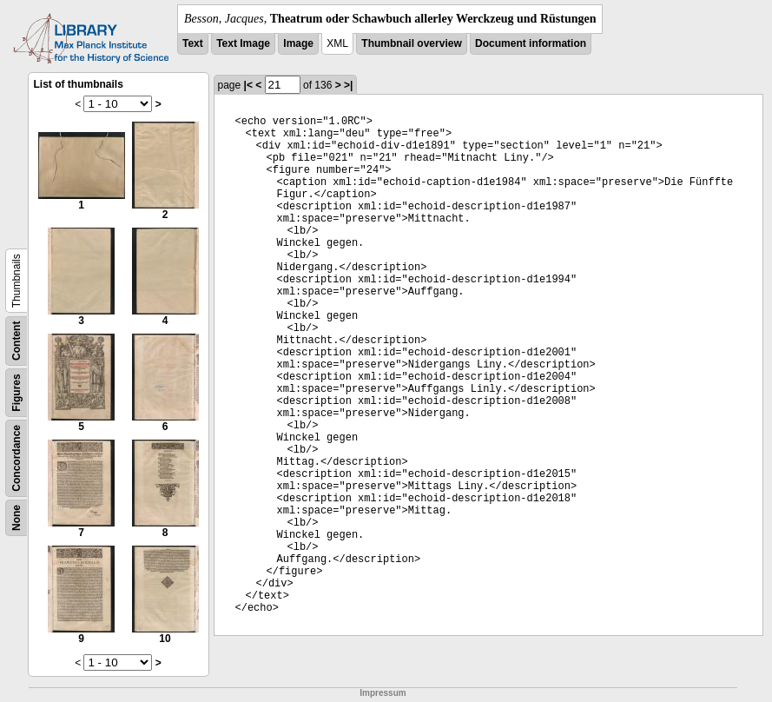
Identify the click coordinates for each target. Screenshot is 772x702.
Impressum (383, 693)
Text (192, 43)
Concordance (16, 458)
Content (16, 341)
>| (348, 85)
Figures (16, 392)
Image (298, 43)
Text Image (243, 43)
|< (248, 85)
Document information (530, 43)
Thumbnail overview (411, 43)
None (16, 518)
